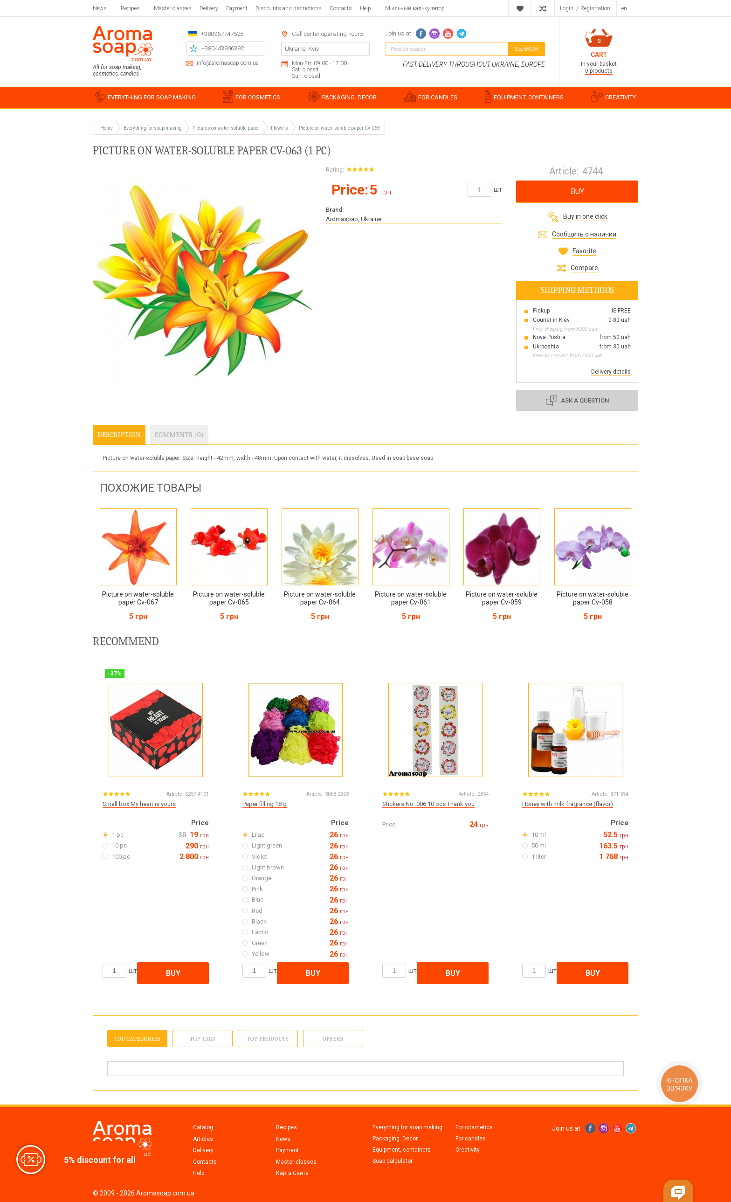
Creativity (467, 1149)
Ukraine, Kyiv (302, 48)
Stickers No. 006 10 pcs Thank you (428, 803)
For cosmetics (474, 1127)
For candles (470, 1138)
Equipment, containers (401, 1149)
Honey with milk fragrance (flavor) (567, 803)
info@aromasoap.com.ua (228, 63)
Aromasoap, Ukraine (353, 218)
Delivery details (611, 371)
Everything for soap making (407, 1127)
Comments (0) (179, 435)
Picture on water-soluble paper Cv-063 (339, 128)
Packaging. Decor (395, 1138)
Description (119, 435)
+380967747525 (222, 34)
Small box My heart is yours (139, 803)
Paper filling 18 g (264, 803)
